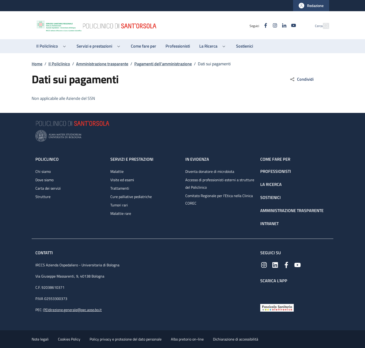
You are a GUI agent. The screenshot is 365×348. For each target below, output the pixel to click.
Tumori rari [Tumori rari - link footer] (119, 205)
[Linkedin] (274, 26)
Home (37, 64)
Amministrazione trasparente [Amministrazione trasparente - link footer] (292, 210)
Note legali (40, 339)
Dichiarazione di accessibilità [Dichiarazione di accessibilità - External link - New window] (235, 339)
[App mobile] (264, 292)
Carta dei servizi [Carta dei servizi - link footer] (48, 188)
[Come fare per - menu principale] (143, 46)
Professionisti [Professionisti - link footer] (275, 171)
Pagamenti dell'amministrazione (163, 64)
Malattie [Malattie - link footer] (117, 171)
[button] (311, 5)
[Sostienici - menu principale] (244, 46)
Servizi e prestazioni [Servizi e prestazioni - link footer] (131, 159)
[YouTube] (283, 26)
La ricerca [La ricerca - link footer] (271, 184)
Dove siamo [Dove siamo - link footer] (44, 180)
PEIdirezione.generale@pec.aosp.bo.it (72, 310)
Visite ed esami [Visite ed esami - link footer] (122, 180)
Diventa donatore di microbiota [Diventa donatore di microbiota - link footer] (209, 171)
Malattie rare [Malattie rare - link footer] (120, 213)
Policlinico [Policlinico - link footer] (47, 159)
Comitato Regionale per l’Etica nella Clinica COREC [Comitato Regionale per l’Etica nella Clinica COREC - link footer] (219, 199)
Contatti (44, 253)
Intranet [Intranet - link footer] (269, 223)
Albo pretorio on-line (187, 339)
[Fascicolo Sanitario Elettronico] (277, 307)
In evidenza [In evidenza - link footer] (197, 159)
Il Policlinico (59, 64)
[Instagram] (264, 26)
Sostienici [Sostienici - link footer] (270, 197)
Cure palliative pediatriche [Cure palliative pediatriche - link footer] (131, 196)
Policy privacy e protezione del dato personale (126, 339)
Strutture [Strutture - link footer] (43, 196)
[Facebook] (255, 26)
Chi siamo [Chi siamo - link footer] (43, 171)
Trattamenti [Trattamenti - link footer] (119, 188)
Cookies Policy (69, 339)
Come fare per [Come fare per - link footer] (275, 159)
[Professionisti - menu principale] (178, 46)
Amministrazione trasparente (102, 64)
